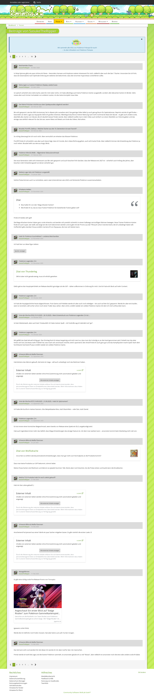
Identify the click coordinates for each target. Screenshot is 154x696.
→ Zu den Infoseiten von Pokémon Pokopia (77, 50)
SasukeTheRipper (24, 68)
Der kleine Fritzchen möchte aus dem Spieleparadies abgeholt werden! (44, 104)
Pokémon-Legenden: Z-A (27, 261)
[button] (142, 39)
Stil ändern (142, 672)
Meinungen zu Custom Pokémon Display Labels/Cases (38, 85)
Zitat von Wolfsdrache (27, 450)
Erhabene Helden (25, 189)
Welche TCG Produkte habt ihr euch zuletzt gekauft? (37, 477)
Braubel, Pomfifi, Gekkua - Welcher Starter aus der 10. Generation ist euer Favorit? (48, 129)
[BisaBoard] (77, 12)
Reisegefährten (24, 571)
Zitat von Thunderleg (26, 271)
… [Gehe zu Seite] (28, 56)
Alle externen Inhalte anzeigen (49, 380)
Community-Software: (77, 692)
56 (32, 56)
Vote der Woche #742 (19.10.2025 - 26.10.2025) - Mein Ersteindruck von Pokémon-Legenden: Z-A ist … (54, 315)
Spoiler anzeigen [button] (20, 251)
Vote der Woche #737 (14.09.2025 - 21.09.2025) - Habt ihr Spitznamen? (43, 401)
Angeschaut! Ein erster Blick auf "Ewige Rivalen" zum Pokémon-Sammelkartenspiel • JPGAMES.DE (37, 612)
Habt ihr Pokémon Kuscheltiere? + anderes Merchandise (39, 236)
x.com (79, 370)
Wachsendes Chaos (26, 65)
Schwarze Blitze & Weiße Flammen (31, 354)
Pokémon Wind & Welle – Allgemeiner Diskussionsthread (39, 153)
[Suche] (37, 2)
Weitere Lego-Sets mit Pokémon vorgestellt (34, 172)
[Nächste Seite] (35, 56)
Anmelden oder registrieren (19, 2)
